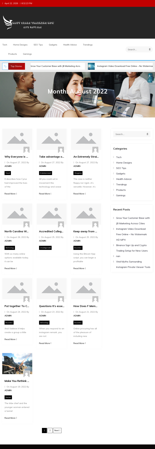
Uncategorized (45, 248)
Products (12, 54)
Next (56, 430)
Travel (7, 173)
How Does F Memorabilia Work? (86, 306)
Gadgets (53, 44)
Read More (11, 193)
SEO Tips (38, 44)
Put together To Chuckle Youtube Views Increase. (17, 306)
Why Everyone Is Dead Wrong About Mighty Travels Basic (17, 156)
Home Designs (20, 44)
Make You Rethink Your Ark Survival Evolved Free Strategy (17, 380)
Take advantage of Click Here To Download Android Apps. (51, 156)
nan (118, 256)
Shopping (78, 173)
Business (78, 248)
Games (8, 397)
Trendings (88, 44)
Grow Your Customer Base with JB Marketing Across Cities (58, 66)
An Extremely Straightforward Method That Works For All (86, 156)
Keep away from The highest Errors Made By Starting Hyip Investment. (86, 231)
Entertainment (45, 173)
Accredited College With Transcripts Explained (51, 231)
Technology (9, 248)
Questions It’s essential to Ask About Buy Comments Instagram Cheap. (51, 306)
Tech (4, 44)
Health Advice (70, 44)
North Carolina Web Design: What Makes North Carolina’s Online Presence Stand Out (17, 231)
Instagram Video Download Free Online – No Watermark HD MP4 (131, 234)
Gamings (27, 54)
